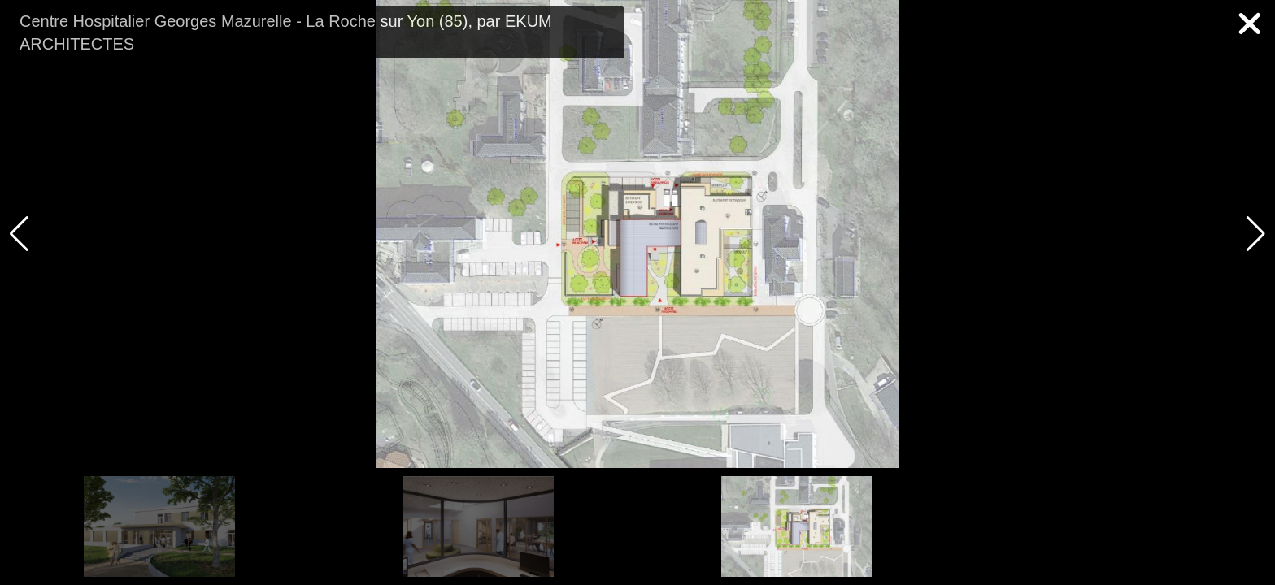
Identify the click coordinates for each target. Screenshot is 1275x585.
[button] (1256, 234)
